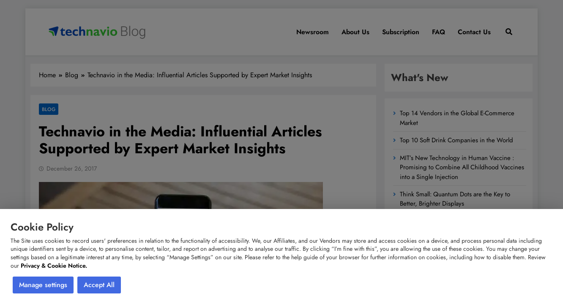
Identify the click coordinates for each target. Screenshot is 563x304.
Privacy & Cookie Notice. (54, 265)
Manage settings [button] (43, 285)
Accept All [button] (99, 285)
